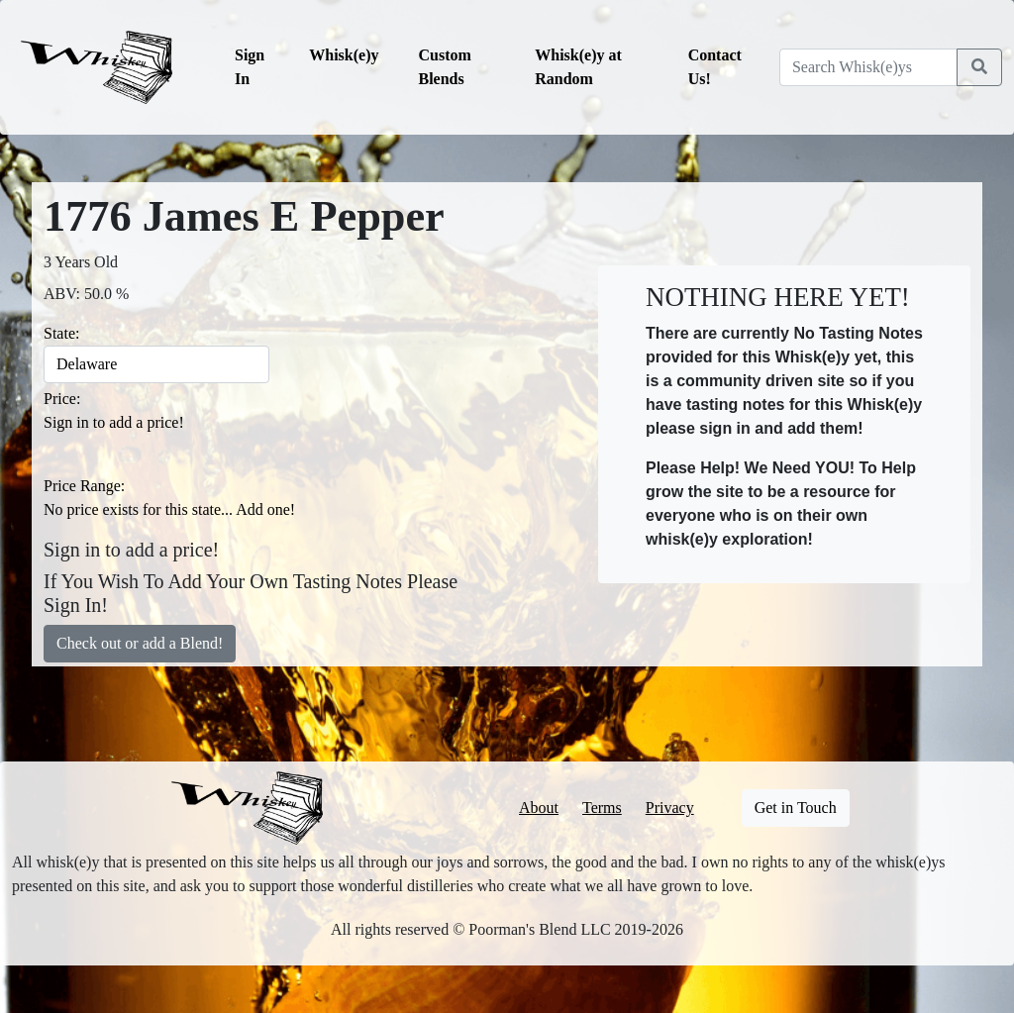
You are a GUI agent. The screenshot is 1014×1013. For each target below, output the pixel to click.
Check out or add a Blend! (139, 643)
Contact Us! (715, 67)
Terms (602, 807)
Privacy (670, 807)
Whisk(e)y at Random (578, 67)
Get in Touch (796, 807)
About (538, 807)
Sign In (249, 67)
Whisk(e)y (343, 55)
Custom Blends (445, 67)
